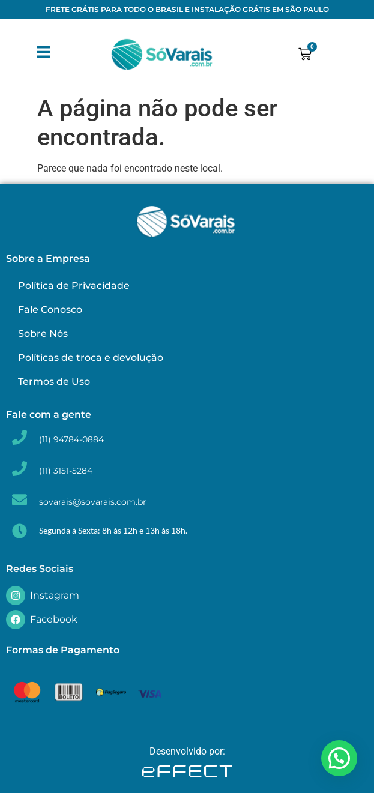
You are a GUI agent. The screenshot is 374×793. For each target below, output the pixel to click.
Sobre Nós (43, 333)
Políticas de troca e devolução (90, 357)
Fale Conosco (50, 309)
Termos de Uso (54, 381)
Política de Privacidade (74, 285)
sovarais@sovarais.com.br (92, 501)
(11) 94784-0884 (71, 439)
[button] (339, 758)
